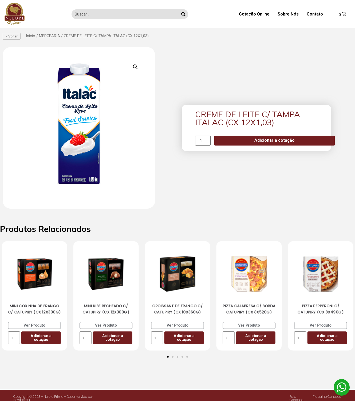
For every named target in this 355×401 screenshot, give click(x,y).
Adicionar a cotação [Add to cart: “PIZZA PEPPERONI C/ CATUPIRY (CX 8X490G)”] (327, 337)
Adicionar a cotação (274, 140)
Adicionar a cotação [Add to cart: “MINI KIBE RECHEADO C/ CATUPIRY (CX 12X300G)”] (112, 337)
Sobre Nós (288, 14)
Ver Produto (34, 325)
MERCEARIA (49, 35)
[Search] (183, 14)
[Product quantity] (203, 141)
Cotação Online (254, 14)
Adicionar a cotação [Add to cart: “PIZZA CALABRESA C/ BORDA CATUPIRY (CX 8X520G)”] (255, 337)
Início (30, 35)
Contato (315, 14)
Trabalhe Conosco (327, 396)
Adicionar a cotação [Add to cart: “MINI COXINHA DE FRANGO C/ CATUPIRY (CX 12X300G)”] (41, 337)
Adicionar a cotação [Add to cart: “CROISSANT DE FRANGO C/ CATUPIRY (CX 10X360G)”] (184, 337)
